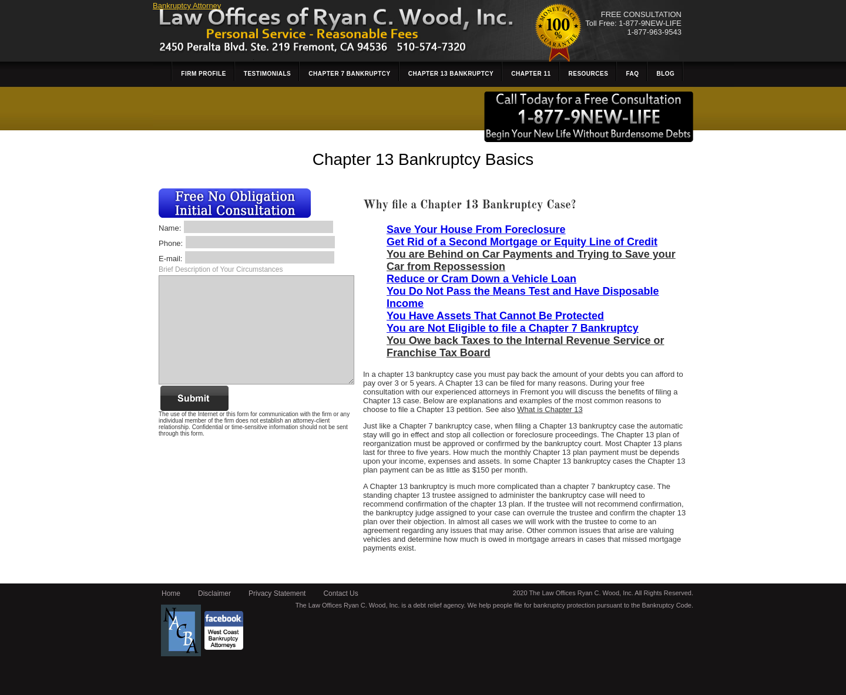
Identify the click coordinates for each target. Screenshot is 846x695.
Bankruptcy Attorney (187, 5)
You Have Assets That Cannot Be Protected (495, 316)
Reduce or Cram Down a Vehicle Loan (481, 279)
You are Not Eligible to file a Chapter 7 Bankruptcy (513, 328)
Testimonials (267, 73)
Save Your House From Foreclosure (476, 229)
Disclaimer (214, 593)
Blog (665, 73)
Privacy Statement (277, 593)
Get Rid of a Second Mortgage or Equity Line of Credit (522, 242)
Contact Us (340, 593)
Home (171, 593)
